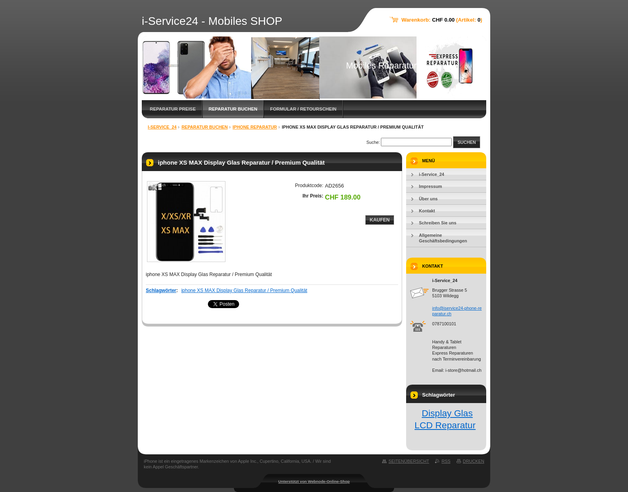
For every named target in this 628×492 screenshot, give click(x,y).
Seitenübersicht (408, 461)
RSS (445, 461)
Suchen (466, 142)
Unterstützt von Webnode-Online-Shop (314, 481)
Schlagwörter (161, 290)
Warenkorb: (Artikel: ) (441, 20)
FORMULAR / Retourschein (303, 109)
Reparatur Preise (173, 109)
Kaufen (380, 220)
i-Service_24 (162, 127)
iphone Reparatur (255, 127)
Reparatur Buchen (233, 109)
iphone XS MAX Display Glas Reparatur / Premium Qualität (244, 290)
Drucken (473, 461)
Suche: (373, 142)
